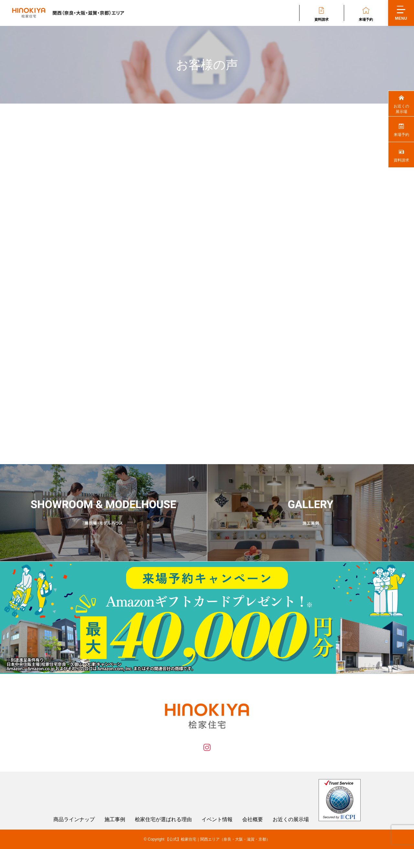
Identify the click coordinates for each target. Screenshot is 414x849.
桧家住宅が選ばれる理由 (163, 819)
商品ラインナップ (74, 819)
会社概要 (252, 819)
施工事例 (114, 819)
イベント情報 (217, 819)
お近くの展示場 (291, 819)
